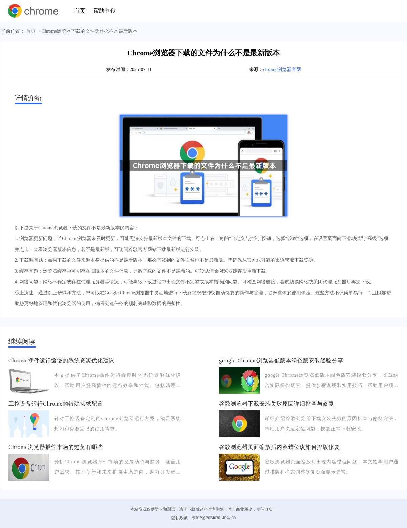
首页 (79, 11)
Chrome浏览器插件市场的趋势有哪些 (55, 447)
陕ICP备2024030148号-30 (214, 517)
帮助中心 (104, 11)
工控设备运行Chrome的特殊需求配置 (55, 404)
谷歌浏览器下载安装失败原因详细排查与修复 (276, 404)
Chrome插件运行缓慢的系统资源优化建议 (61, 360)
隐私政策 (179, 517)
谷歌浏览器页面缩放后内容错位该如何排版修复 (279, 447)
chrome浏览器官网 (282, 69)
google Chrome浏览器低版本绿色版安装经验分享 (281, 360)
